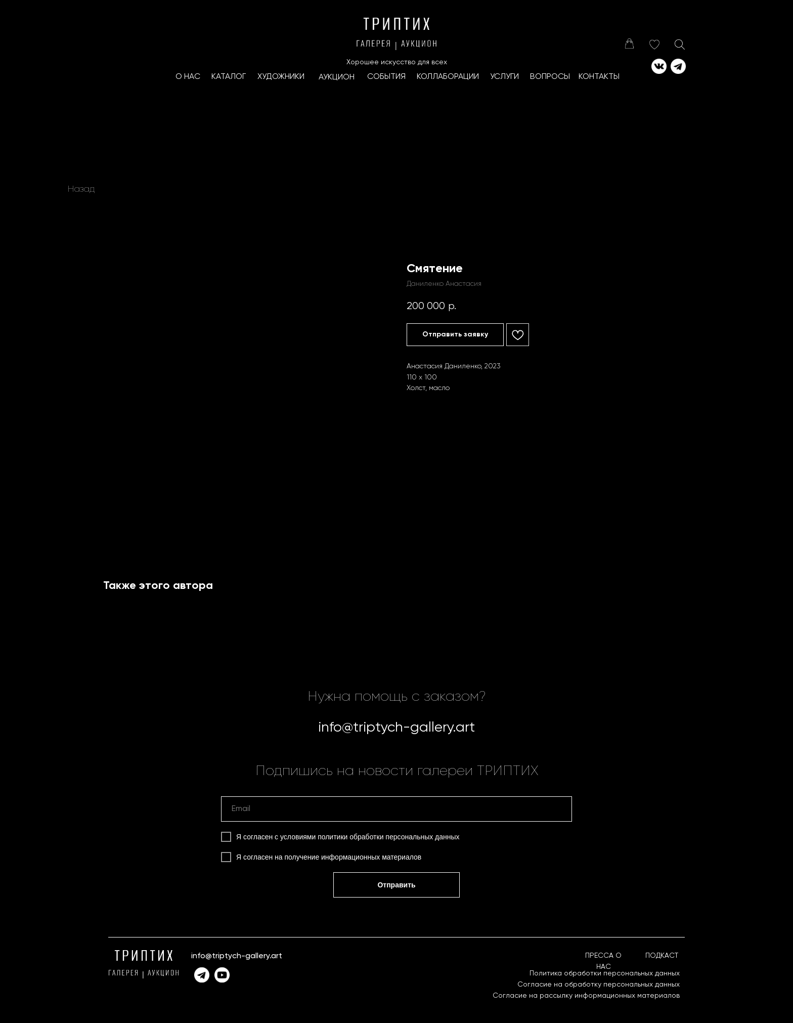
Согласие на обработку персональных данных (598, 984)
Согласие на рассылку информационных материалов (586, 995)
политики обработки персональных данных (388, 837)
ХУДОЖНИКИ (280, 77)
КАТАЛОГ (228, 77)
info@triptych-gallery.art (396, 727)
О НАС (187, 77)
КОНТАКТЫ (599, 77)
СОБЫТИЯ (386, 77)
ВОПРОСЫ (550, 77)
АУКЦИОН (337, 77)
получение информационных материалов (353, 857)
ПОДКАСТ (661, 955)
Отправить (396, 885)
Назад (81, 189)
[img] (629, 43)
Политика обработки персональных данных (605, 973)
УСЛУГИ (504, 77)
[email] (396, 809)
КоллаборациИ (448, 77)
